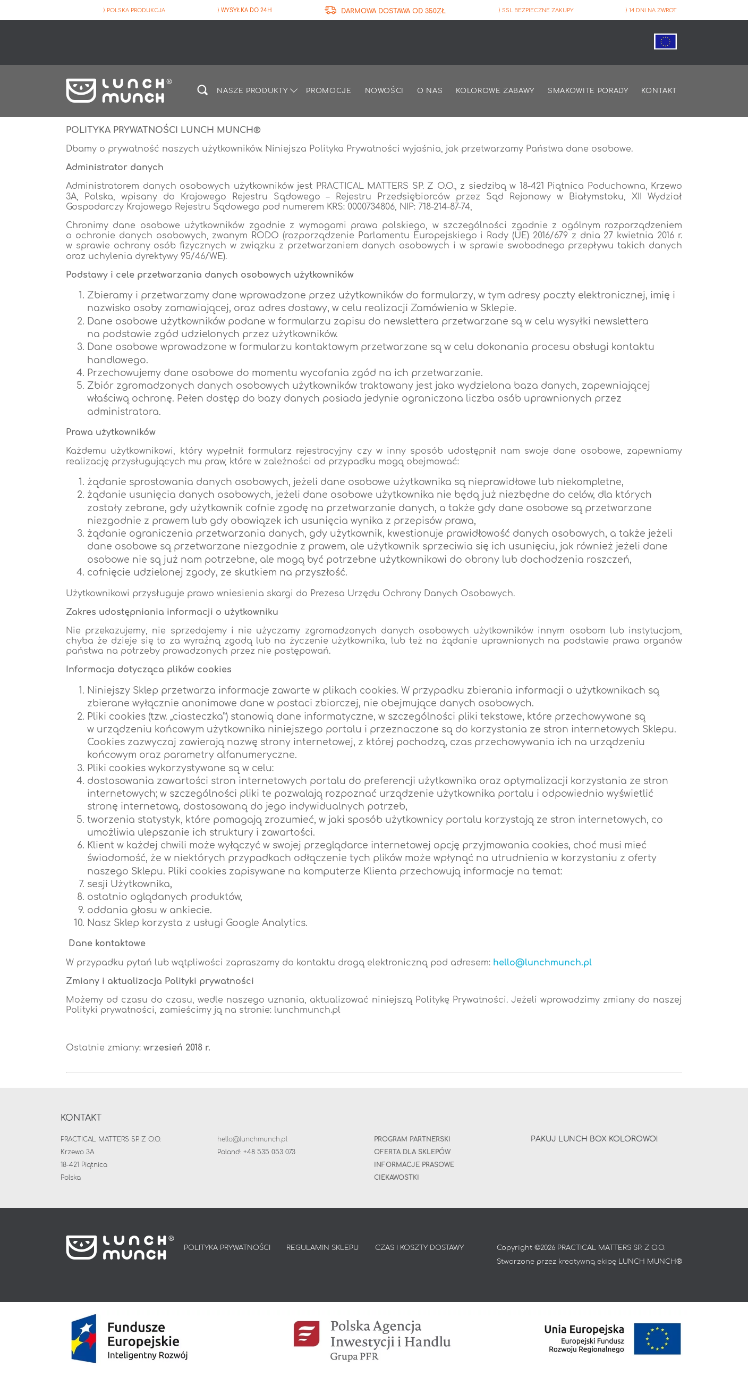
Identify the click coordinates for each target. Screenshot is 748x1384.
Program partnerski (412, 1140)
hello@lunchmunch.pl (542, 963)
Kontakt (659, 91)
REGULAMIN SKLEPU (322, 1249)
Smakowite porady (588, 91)
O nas (430, 91)
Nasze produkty (252, 91)
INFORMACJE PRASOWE (414, 1165)
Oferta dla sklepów (412, 1152)
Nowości (384, 91)
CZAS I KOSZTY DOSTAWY (419, 1249)
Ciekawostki (396, 1178)
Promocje (328, 91)
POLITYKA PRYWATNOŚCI (227, 1249)
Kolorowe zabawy (495, 91)
